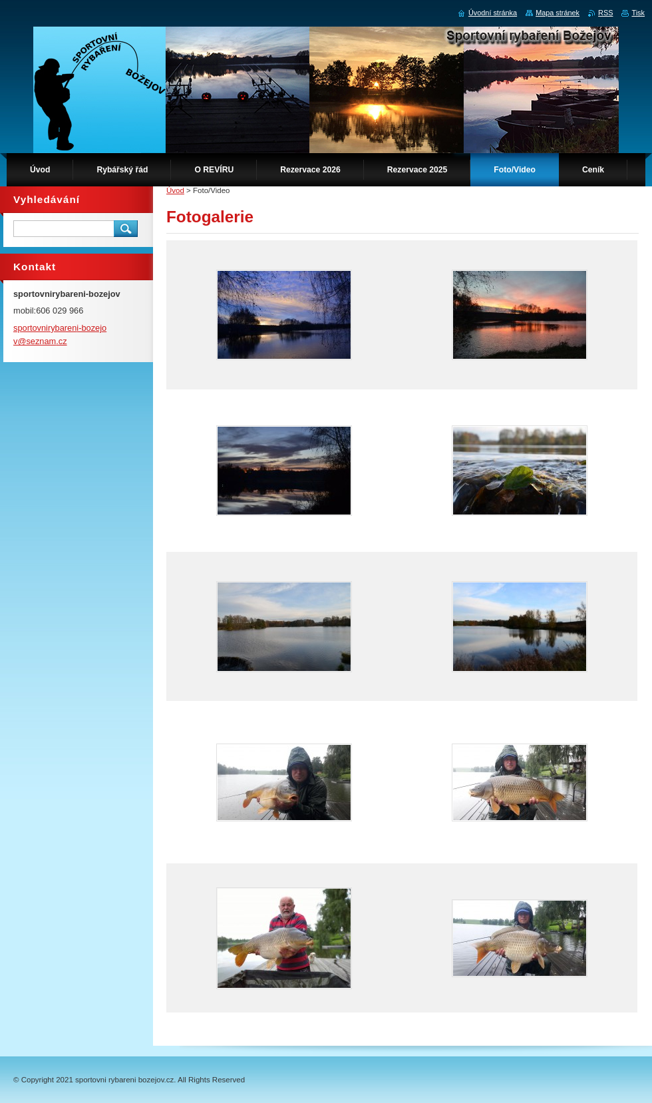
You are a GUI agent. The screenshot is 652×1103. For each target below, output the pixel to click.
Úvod (175, 190)
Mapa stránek (557, 13)
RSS (605, 13)
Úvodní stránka (492, 13)
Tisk (638, 13)
